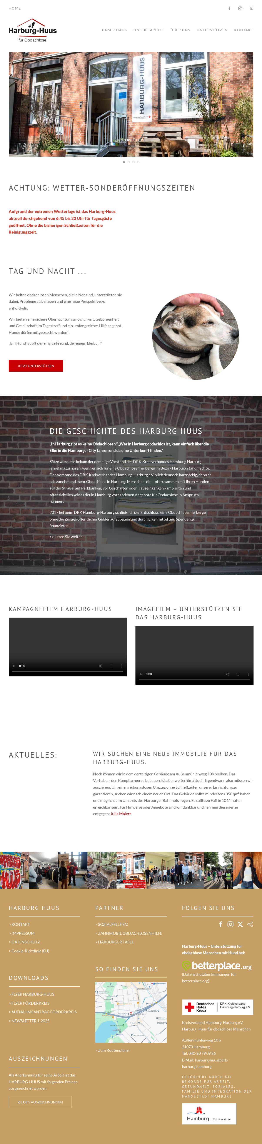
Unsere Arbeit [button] (149, 30)
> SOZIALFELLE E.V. (111, 924)
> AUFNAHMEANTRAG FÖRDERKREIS (43, 1011)
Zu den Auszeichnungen (40, 1102)
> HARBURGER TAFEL (114, 942)
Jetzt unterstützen (36, 366)
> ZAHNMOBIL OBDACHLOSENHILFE (128, 933)
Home (15, 8)
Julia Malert (120, 813)
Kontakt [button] (243, 30)
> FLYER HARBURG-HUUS (31, 994)
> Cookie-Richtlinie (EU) (29, 950)
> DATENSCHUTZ (24, 942)
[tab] (124, 162)
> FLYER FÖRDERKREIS (29, 1003)
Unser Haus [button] (114, 30)
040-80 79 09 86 (202, 1053)
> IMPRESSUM (22, 933)
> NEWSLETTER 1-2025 (29, 1020)
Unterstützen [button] (212, 30)
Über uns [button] (180, 30)
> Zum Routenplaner (112, 1050)
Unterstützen (131, 140)
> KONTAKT (19, 924)
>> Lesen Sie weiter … (67, 536)
